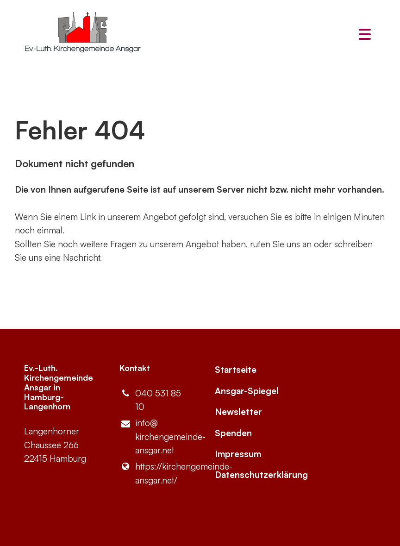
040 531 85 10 (150, 400)
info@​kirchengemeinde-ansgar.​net (152, 437)
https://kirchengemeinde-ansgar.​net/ (152, 473)
